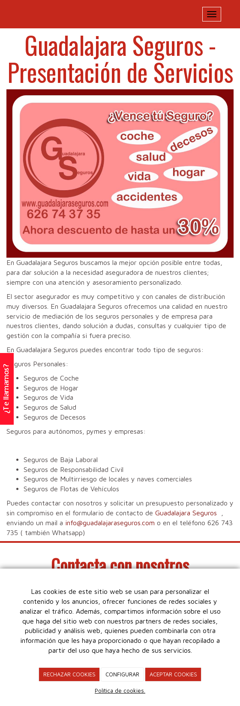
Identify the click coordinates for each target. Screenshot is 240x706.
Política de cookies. (120, 690)
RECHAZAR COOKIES (69, 674)
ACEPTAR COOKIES (173, 674)
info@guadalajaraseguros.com (110, 522)
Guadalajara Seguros (186, 513)
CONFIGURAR (122, 674)
